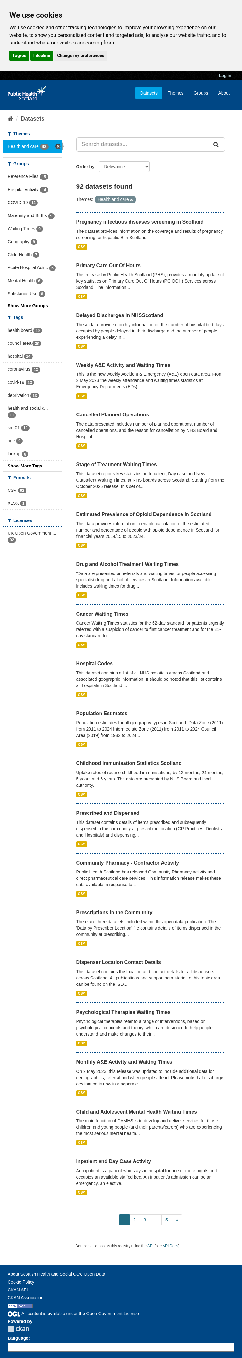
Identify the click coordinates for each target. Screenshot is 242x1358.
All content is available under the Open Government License (73, 1313)
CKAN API (18, 1289)
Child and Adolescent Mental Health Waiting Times (136, 1111)
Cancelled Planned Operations (112, 414)
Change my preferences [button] (80, 55)
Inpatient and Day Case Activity (113, 1161)
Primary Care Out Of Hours (108, 265)
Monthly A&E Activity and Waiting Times (124, 1062)
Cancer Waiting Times (102, 614)
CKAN (18, 1328)
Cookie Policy (21, 1282)
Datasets (149, 93)
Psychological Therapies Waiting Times (123, 1012)
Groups (200, 93)
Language (18, 1338)
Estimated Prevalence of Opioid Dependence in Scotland (144, 514)
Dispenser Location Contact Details (118, 962)
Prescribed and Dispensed (108, 813)
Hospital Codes (94, 663)
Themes (176, 93)
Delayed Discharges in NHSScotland (120, 315)
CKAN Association (25, 1297)
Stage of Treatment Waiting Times (116, 464)
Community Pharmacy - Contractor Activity (127, 863)
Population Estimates (102, 713)
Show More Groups (28, 305)
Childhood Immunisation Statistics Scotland (129, 763)
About (224, 93)
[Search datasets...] (142, 144)
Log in (225, 75)
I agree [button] (19, 55)
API (150, 1246)
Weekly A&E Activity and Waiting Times (123, 365)
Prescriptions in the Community (114, 912)
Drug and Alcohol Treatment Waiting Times (127, 564)
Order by (85, 166)
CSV (81, 247)
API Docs (170, 1246)
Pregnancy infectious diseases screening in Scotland (140, 222)
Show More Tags (25, 465)
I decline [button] (41, 55)
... (156, 1219)
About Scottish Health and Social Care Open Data (56, 1274)
